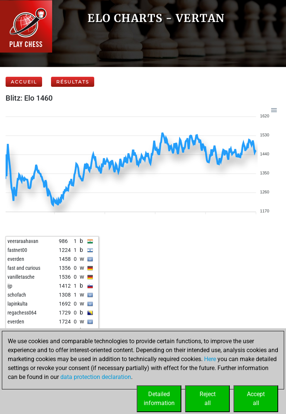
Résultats (72, 82)
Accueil (24, 82)
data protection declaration (95, 376)
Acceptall (256, 399)
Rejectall (208, 399)
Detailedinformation (159, 399)
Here (210, 359)
